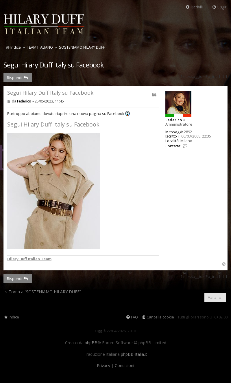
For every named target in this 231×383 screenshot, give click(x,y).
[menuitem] (157, 317)
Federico (173, 119)
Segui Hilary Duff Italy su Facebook (53, 64)
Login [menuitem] (220, 7)
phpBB (91, 342)
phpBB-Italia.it (134, 354)
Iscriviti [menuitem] (194, 7)
